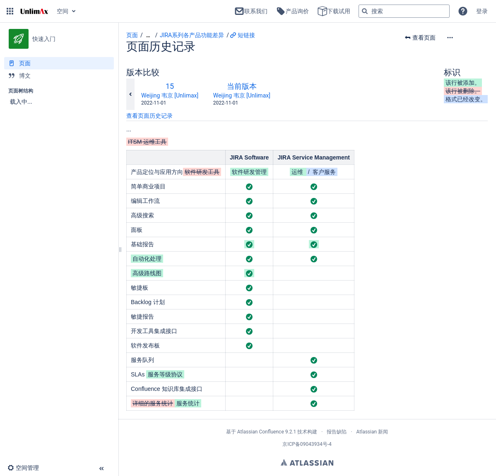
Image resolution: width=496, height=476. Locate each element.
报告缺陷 (337, 432)
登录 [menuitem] (482, 11)
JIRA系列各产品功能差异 (192, 35)
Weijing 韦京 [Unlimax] (169, 95)
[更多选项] (467, 37)
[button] (10, 11)
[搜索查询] (404, 11)
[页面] (59, 63)
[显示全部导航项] (148, 35)
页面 (132, 35)
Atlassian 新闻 (372, 432)
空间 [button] (62, 11)
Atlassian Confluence (260, 432)
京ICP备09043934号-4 (307, 444)
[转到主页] (34, 11)
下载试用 (333, 11)
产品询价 (292, 11)
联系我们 (250, 11)
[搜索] (364, 11)
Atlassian (307, 462)
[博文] (59, 75)
